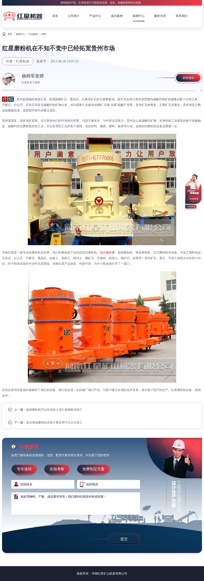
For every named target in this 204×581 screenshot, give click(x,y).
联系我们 (182, 15)
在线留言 (191, 206)
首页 (55, 15)
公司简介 (74, 15)
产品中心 (95, 15)
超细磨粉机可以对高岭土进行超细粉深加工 (54, 409)
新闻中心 (138, 15)
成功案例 (117, 15)
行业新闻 (33, 34)
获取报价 (188, 77)
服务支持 (160, 15)
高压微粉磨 (107, 252)
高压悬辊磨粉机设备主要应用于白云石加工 (54, 422)
